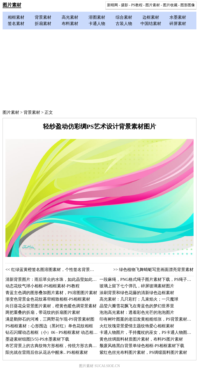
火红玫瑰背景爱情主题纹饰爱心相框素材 (137, 326)
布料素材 (70, 23)
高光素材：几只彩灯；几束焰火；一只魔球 (139, 299)
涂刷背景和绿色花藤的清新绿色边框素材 (137, 292)
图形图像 (187, 5)
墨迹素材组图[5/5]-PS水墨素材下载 (37, 339)
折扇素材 (43, 23)
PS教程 (136, 5)
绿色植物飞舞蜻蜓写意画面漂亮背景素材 (156, 269)
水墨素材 (177, 17)
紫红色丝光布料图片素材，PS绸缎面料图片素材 (143, 352)
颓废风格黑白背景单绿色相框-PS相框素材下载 (142, 345)
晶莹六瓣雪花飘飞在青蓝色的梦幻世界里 (137, 306)
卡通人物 (97, 23)
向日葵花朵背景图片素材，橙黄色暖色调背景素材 (51, 306)
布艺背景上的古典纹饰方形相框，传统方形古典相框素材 (57, 345)
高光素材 (70, 17)
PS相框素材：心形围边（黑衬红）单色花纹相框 (49, 326)
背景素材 (43, 17)
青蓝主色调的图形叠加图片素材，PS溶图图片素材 (51, 292)
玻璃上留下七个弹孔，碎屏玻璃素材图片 (137, 286)
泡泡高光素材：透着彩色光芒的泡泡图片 (137, 312)
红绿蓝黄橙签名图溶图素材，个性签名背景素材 (54, 269)
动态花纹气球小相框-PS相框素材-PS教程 (42, 286)
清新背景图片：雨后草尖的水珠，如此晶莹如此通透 (53, 279)
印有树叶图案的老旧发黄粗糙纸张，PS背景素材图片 (147, 319)
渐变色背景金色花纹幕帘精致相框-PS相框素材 (47, 299)
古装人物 (124, 23)
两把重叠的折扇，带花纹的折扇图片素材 (42, 312)
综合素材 (124, 17)
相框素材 (16, 17)
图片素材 (12, 5)
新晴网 (112, 5)
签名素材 (16, 23)
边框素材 (151, 17)
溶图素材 (97, 17)
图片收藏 (170, 5)
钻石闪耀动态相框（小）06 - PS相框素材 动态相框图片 (55, 332)
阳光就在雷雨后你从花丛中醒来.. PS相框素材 (46, 352)
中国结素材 (150, 23)
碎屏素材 (177, 23)
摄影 (124, 5)
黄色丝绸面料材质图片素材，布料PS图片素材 (141, 339)
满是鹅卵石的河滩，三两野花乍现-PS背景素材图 (49, 319)
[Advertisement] (99, 68)
